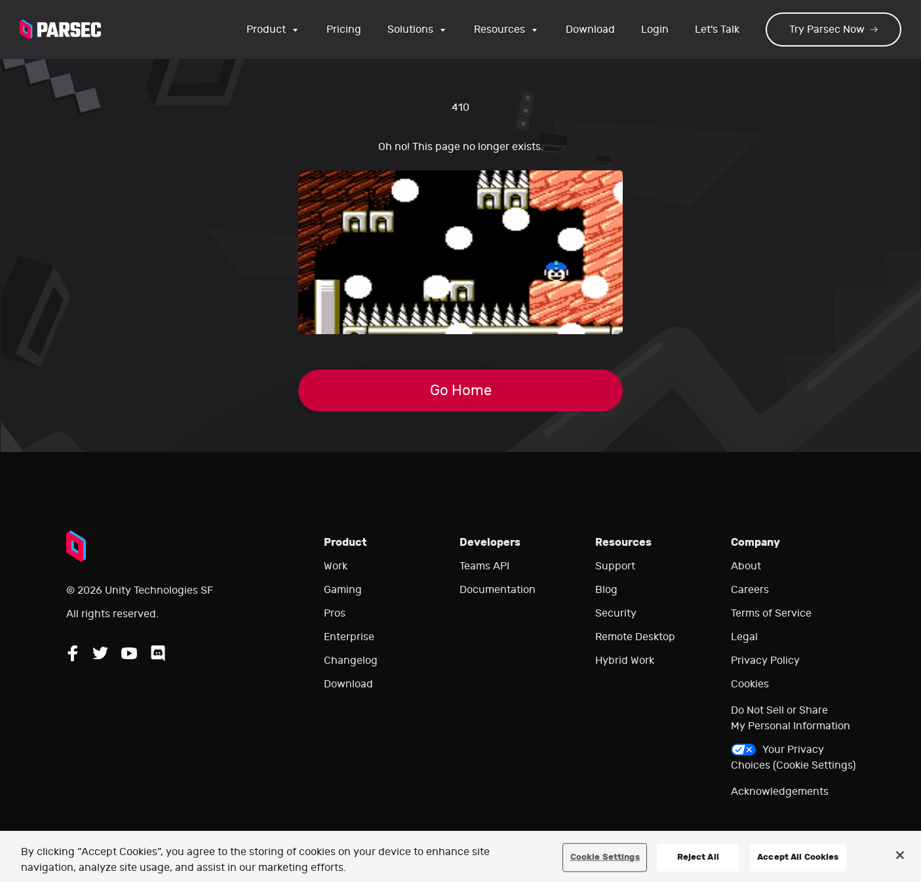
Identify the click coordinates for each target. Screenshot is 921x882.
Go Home (461, 390)
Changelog (351, 660)
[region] (460, 856)
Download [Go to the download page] (590, 29)
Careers (750, 590)
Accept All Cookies (797, 857)
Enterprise (349, 637)
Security (616, 613)
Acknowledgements (780, 791)
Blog (606, 590)
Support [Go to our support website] (615, 566)
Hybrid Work (624, 660)
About (746, 566)
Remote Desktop (635, 637)
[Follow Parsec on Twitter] (100, 653)
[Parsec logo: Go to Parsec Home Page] (60, 29)
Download (348, 684)
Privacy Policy (765, 660)
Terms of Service (771, 613)
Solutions (417, 29)
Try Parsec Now (833, 29)
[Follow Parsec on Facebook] (72, 653)
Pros (334, 613)
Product (273, 29)
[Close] (900, 855)
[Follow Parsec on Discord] (158, 653)
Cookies (750, 684)
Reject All (698, 857)
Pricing (343, 29)
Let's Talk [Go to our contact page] (717, 29)
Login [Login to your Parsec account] (655, 29)
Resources (506, 29)
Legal (744, 637)
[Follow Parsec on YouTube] (129, 653)
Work (335, 566)
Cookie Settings (605, 857)
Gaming (343, 590)
